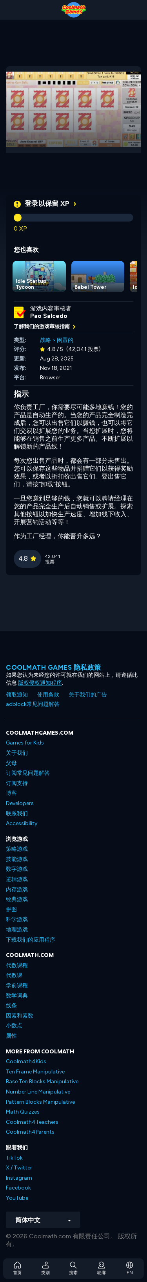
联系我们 (17, 813)
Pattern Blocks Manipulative (40, 1102)
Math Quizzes (23, 1111)
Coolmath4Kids (26, 1061)
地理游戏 (17, 929)
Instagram (19, 1178)
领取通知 (17, 694)
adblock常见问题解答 (33, 704)
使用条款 (48, 694)
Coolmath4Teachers (32, 1122)
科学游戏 (17, 919)
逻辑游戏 (17, 879)
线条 (11, 1005)
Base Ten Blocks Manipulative (42, 1081)
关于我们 (17, 753)
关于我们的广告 (88, 694)
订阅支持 (17, 783)
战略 (45, 340)
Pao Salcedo (48, 316)
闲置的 (65, 340)
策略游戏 (17, 849)
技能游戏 (17, 859)
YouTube (17, 1198)
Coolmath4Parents (30, 1132)
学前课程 (17, 985)
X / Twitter (19, 1167)
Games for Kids (25, 742)
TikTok (14, 1158)
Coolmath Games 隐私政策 (53, 667)
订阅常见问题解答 (28, 773)
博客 (11, 793)
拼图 (11, 909)
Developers (20, 803)
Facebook (18, 1187)
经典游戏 (17, 899)
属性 (11, 1036)
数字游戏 (17, 869)
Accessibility (21, 823)
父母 (11, 763)
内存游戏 (17, 889)
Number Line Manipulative (38, 1091)
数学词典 (17, 995)
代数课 (14, 975)
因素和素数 (19, 1015)
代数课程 (17, 965)
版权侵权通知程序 (40, 683)
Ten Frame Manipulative (35, 1071)
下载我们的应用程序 (30, 940)
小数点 (14, 1025)
